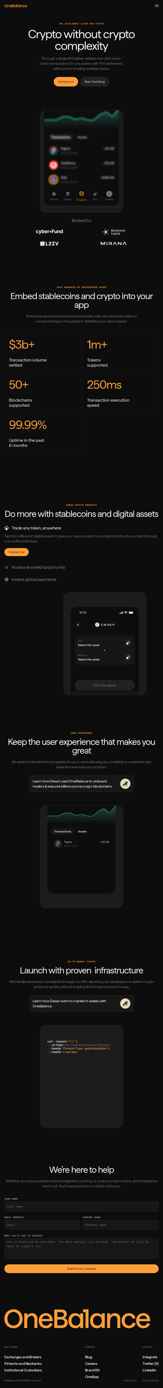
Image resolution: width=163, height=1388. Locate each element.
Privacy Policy (130, 1380)
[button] (157, 6)
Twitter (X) (151, 1363)
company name (92, 1217)
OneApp (92, 1377)
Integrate (150, 1357)
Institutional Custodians (23, 1370)
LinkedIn (149, 1370)
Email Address (14, 1217)
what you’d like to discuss (24, 1236)
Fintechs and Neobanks (23, 1363)
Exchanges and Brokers (22, 1357)
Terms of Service (150, 1380)
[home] (41, 5)
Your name (11, 1199)
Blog (88, 1357)
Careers (91, 1363)
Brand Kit (92, 1370)
